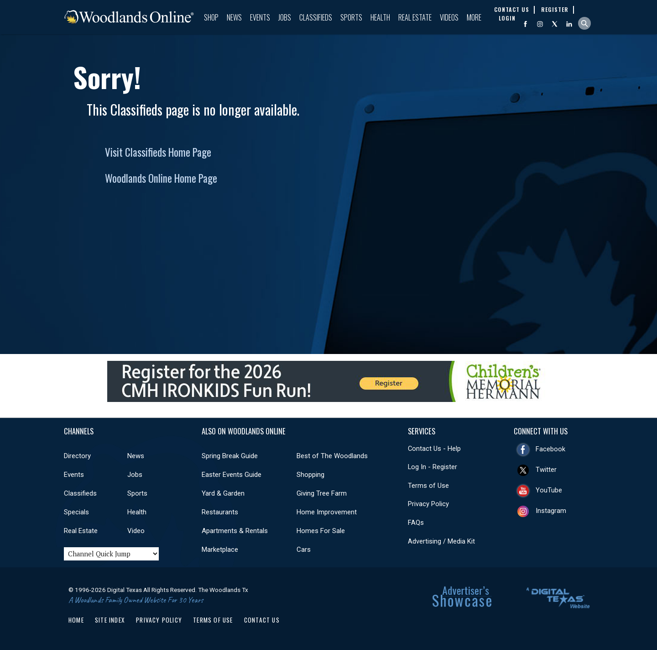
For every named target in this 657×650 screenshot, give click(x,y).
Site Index (110, 619)
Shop (211, 17)
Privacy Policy (428, 504)
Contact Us (262, 619)
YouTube (549, 490)
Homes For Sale (321, 531)
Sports (351, 17)
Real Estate (415, 17)
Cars (304, 549)
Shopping (310, 474)
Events (260, 17)
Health (380, 17)
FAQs (416, 522)
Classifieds (315, 17)
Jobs (284, 17)
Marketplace (220, 549)
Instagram (551, 511)
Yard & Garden (223, 493)
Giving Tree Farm (322, 493)
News (234, 17)
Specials (76, 512)
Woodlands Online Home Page (161, 178)
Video (136, 531)
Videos (449, 17)
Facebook (550, 449)
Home (76, 619)
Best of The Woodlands (332, 456)
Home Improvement (327, 512)
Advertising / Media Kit (441, 541)
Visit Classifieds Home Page (158, 152)
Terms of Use (428, 485)
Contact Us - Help (434, 448)
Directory (77, 456)
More (474, 17)
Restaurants (220, 512)
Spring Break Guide (230, 456)
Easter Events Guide (231, 474)
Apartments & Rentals (235, 531)
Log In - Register (432, 467)
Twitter (546, 469)
